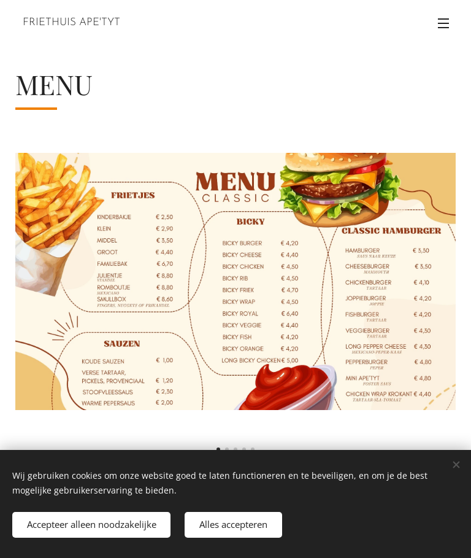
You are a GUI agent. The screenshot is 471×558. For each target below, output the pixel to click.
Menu (443, 23)
